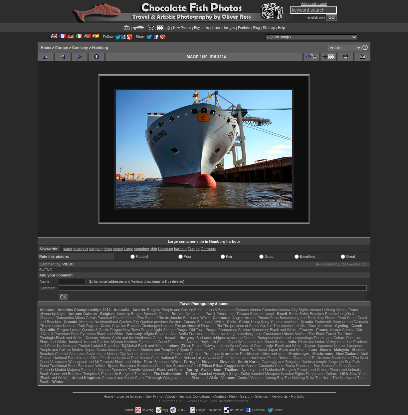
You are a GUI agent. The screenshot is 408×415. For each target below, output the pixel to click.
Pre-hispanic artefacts (221, 354)
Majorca (73, 370)
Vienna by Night (52, 314)
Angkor (238, 318)
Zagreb (92, 326)
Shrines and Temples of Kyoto (164, 350)
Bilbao (207, 366)
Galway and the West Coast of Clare (233, 346)
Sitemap (269, 28)
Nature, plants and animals (148, 354)
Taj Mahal (129, 346)
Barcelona (128, 366)
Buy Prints (153, 396)
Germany (80, 48)
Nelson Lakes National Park (206, 358)
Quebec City (129, 322)
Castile (252, 366)
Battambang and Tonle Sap (302, 318)
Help (281, 28)
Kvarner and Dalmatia (350, 322)
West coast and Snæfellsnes (261, 342)
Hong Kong (260, 322)
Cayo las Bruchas (126, 326)
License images (223, 28)
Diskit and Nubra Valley (317, 342)
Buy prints (201, 28)
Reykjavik (208, 342)
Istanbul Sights (293, 374)
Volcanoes (58, 362)
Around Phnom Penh (262, 318)
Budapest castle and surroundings (285, 338)
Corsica (348, 330)
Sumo (244, 350)
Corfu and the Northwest (132, 338)
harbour (180, 249)
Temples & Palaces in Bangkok (108, 374)
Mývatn (117, 342)
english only (316, 17)
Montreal (86, 322)
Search (246, 396)
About (170, 396)
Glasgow (170, 378)
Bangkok (289, 370)
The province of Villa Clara (295, 326)
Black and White (196, 318)
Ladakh (97, 346)
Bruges (136, 314)
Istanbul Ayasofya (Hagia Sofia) (224, 374)
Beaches (47, 354)
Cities (95, 358)
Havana (167, 326)
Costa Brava (285, 366)
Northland (259, 358)
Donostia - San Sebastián (317, 366)
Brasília (331, 314)
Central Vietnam (250, 378)
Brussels (150, 314)
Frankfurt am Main (204, 334)
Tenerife (134, 370)
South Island (341, 358)
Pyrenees (88, 334)
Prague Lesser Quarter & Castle (83, 330)
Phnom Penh (335, 318)
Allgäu (149, 334)
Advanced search (314, 4)
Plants (272, 358)
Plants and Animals (183, 342)
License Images (129, 396)
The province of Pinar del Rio (198, 326)
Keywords (280, 396)
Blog (256, 28)
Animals (82, 358)
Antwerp (123, 314)
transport (81, 249)
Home (46, 48)
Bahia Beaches (312, 314)
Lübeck (288, 334)
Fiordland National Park (120, 358)
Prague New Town (125, 330)
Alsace (335, 330)
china (107, 249)
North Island (239, 358)
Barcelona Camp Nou (154, 366)
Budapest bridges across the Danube (226, 338)
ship (153, 249)
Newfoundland (106, 322)
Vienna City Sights (294, 310)
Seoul (44, 366)
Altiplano (192, 314)
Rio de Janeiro (125, 318)
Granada (47, 370)
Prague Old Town (190, 330)
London (184, 378)
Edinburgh (153, 378)
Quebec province (154, 322)
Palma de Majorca (96, 370)
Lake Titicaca (238, 314)
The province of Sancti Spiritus (248, 326)
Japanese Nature (331, 346)
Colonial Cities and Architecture (80, 354)
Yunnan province (284, 322)
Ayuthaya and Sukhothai (261, 370)
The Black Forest (322, 334)
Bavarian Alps (166, 334)
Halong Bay (274, 378)
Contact (219, 396)
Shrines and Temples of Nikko (214, 350)
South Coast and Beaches (61, 374)
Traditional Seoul (63, 366)
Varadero (324, 326)
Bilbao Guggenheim (229, 366)
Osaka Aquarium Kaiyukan (118, 350)
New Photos (182, 28)
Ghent (164, 314)
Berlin (183, 334)
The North (345, 334)
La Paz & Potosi (214, 314)
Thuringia (47, 338)
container (141, 249)
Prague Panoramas (221, 330)
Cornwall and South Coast (123, 378)
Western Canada (182, 322)
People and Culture (177, 310)
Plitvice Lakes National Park (62, 326)
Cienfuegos (150, 326)
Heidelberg (244, 334)
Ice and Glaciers (97, 342)
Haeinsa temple (314, 362)
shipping (95, 249)
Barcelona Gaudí (187, 366)
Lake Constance (267, 334)
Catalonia (266, 366)
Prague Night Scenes (158, 330)
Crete (157, 338)
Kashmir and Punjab (73, 346)
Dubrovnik (323, 322)
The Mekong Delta (299, 378)
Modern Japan (83, 350)
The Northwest (344, 378)
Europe (61, 48)
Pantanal (105, 318)
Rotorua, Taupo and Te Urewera (304, 358)
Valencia (149, 370)
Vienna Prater (347, 310)
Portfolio (244, 28)
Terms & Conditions (194, 396)
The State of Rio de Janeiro (160, 318)
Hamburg (100, 48)
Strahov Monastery (253, 330)
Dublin (197, 346)
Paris (75, 334)
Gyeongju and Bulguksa (281, 362)
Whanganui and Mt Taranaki (91, 362)
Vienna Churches (264, 310)
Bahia (294, 314)
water (68, 249)
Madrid (60, 370)
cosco (118, 249)
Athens (105, 338)
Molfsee (301, 334)
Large (128, 249)
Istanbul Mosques (265, 374)
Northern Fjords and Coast (145, 342)
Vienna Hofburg (322, 310)
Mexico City (116, 354)
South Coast (227, 342)
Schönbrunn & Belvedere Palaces (221, 310)
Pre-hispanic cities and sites (262, 354)
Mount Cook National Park (161, 358)
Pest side (353, 338)
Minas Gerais (86, 318)
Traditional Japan (264, 350)
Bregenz (154, 310)
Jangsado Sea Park (344, 362)
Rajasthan (112, 346)
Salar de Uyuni (262, 314)
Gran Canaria (349, 366)
